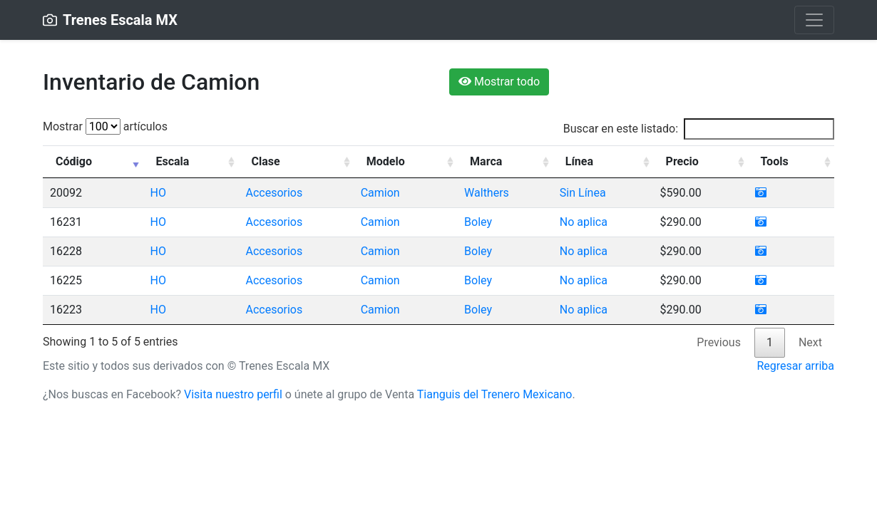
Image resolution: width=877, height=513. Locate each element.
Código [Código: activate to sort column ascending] (74, 161)
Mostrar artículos (105, 126)
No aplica (583, 222)
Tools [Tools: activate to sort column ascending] (775, 161)
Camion (380, 193)
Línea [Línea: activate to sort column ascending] (579, 161)
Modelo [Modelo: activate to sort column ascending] (385, 161)
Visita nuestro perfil (233, 394)
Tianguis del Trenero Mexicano (495, 394)
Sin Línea (583, 193)
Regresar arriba (795, 366)
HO (157, 193)
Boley (478, 222)
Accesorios (273, 193)
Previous (719, 342)
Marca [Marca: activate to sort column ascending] (486, 161)
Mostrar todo (499, 81)
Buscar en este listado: (698, 129)
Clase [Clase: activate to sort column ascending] (265, 161)
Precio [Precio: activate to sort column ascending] (682, 161)
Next (810, 342)
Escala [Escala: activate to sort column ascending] (172, 161)
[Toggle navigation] (814, 20)
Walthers (486, 193)
